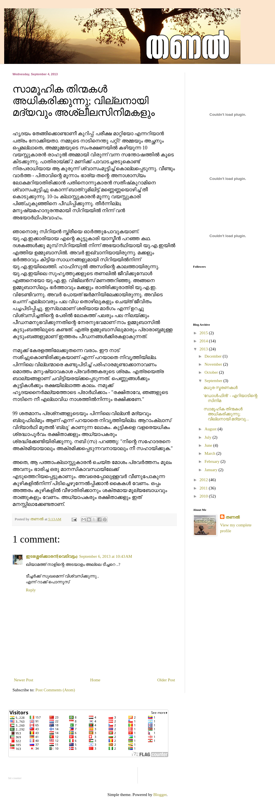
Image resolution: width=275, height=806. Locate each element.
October (211, 372)
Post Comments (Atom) (55, 690)
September (213, 380)
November (213, 364)
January (211, 470)
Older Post (166, 680)
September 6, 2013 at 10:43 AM (105, 556)
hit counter (14, 778)
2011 (204, 488)
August (211, 429)
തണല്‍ (233, 517)
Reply (31, 590)
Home (95, 680)
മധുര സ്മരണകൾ (221, 387)
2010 (204, 496)
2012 (204, 480)
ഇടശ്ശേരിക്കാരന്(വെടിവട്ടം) (52, 556)
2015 (204, 333)
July (208, 437)
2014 (204, 341)
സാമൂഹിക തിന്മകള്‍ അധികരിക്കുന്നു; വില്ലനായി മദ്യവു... (226, 414)
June (208, 445)
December (213, 356)
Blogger (160, 794)
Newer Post (23, 680)
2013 (204, 349)
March (210, 453)
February (212, 461)
